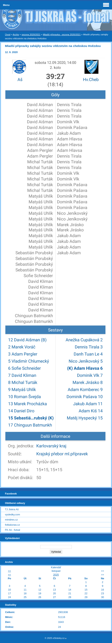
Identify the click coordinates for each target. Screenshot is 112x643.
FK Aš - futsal (12, 529)
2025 (56, 574)
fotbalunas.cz (12, 524)
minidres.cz (11, 519)
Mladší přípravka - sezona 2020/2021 (61, 34)
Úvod (7, 34)
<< (9, 570)
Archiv (16, 34)
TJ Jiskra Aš (12, 509)
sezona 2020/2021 (31, 34)
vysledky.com (12, 514)
